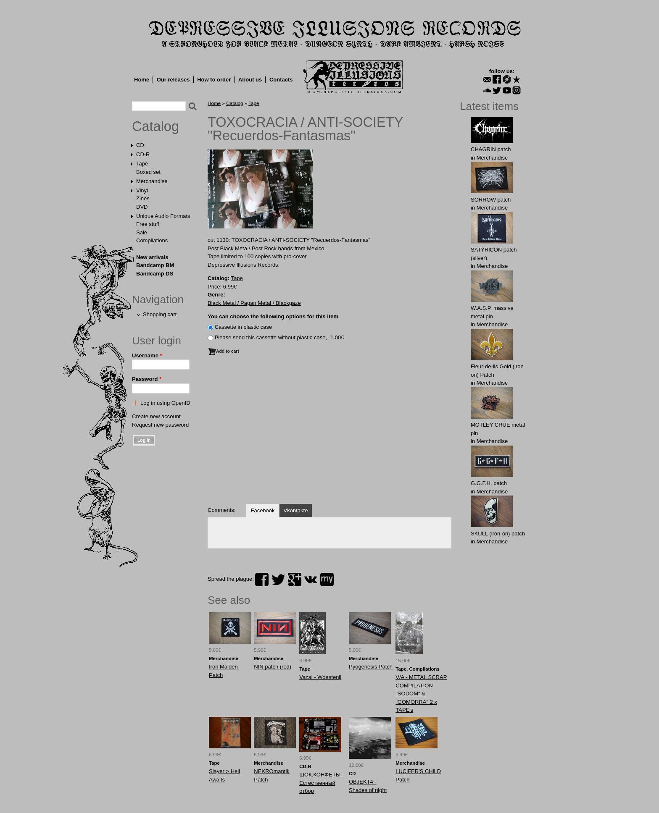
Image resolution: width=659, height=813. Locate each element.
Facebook (262, 510)
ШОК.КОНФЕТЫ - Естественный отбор (321, 782)
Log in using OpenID (165, 403)
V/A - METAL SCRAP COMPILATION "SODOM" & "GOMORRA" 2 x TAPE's (421, 693)
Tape (142, 163)
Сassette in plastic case (243, 327)
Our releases (173, 79)
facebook (262, 579)
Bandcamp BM (155, 265)
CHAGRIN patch (491, 149)
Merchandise (151, 181)
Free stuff (147, 224)
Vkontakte (296, 510)
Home (141, 79)
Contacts (281, 79)
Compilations (152, 240)
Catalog (155, 126)
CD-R (143, 154)
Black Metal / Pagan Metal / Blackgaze (254, 303)
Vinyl (142, 190)
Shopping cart (160, 314)
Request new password (160, 425)
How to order (214, 79)
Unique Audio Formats (163, 216)
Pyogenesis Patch (371, 667)
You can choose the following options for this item (273, 316)
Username (147, 355)
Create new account (156, 416)
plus (294, 579)
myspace (327, 579)
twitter (278, 579)
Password (146, 379)
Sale (141, 232)
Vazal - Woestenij (320, 677)
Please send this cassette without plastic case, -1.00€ (279, 337)
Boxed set (148, 172)
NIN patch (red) (272, 667)
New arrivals (152, 257)
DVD (142, 207)
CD (140, 145)
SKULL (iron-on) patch (498, 533)
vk (310, 579)
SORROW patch (491, 200)
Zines (143, 198)
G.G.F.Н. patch (489, 483)
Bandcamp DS (154, 273)
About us (250, 79)
